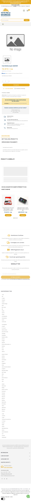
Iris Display (4, 359)
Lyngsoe (3, 368)
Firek (3, 349)
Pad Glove (4, 385)
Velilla (3, 424)
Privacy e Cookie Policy (5, 491)
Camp (3, 310)
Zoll (2, 433)
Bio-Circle (4, 307)
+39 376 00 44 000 (5, 470)
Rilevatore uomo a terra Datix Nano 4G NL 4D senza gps (23, 209)
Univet (3, 422)
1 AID (3, 294)
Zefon (3, 430)
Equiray (3, 346)
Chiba (3, 314)
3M (2, 296)
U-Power (3, 421)
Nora (3, 379)
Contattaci (6, 103)
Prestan (3, 393)
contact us (19, 1)
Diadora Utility (5, 337)
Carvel (3, 312)
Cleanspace (4, 318)
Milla (3, 374)
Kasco (3, 361)
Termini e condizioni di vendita (22, 491)
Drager (3, 340)
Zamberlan (4, 437)
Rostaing (3, 403)
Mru (2, 375)
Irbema (3, 357)
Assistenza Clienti (19, 493)
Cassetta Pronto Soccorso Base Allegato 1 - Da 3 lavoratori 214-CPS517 (8, 209)
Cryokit (3, 326)
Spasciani (4, 407)
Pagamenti (28, 6)
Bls (2, 309)
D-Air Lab (3, 328)
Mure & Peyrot (5, 377)
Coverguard (4, 324)
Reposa (3, 396)
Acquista (16, 85)
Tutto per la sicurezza (6, 419)
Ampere (3, 300)
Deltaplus (4, 335)
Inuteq (3, 356)
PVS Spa (3, 394)
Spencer (3, 409)
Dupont (3, 342)
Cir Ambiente (4, 316)
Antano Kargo (4, 303)
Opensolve (15, 494)
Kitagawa (4, 363)
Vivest (3, 426)
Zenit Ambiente (5, 431)
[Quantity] (5, 81)
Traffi (3, 413)
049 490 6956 (8, 467)
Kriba (3, 365)
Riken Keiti (4, 402)
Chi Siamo (19, 6)
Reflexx (3, 400)
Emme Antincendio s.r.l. (6, 344)
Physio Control (5, 389)
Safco (3, 405)
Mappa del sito (13, 491)
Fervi (3, 347)
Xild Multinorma (5, 428)
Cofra (3, 319)
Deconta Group (5, 331)
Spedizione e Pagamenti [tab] (9, 142)
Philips (3, 387)
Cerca (26, 20)
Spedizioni (23, 6)
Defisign (3, 333)
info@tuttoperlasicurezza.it (7, 6)
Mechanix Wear (5, 370)
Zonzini (3, 435)
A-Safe (3, 298)
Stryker (3, 411)
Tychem (3, 415)
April (3, 305)
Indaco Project (5, 354)
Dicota (3, 338)
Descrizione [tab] (6, 136)
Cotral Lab (4, 321)
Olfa (2, 381)
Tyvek (3, 417)
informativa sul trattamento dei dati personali (20, 279)
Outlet (3, 384)
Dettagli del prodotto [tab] (10, 139)
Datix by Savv (4, 329)
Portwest (4, 391)
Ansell (3, 301)
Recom (3, 398)
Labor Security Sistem (6, 366)
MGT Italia (4, 372)
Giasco (3, 351)
